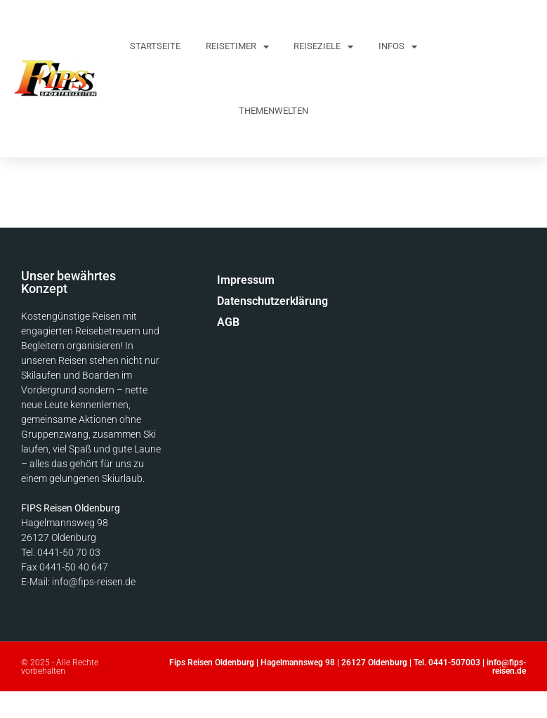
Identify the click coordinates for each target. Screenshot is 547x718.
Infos (397, 46)
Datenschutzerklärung (255, 301)
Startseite (155, 46)
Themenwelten (273, 110)
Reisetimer (237, 46)
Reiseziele (323, 46)
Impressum (246, 280)
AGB (228, 322)
